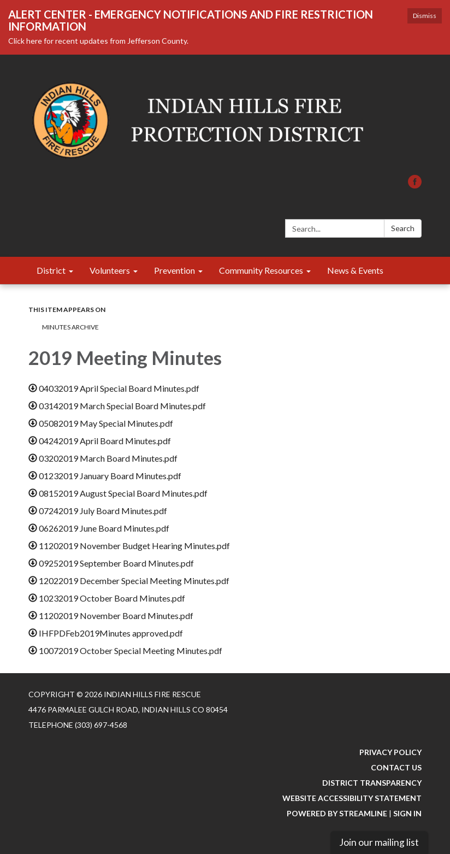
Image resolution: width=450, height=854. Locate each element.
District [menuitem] (51, 270)
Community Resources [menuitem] (261, 270)
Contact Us (396, 767)
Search (403, 228)
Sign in (407, 813)
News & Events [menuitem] (355, 270)
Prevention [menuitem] (174, 270)
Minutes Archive (70, 327)
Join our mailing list (379, 842)
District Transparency (372, 782)
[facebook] (415, 185)
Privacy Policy (390, 752)
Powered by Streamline (337, 813)
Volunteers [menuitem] (110, 270)
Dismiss (424, 15)
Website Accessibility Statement (352, 798)
